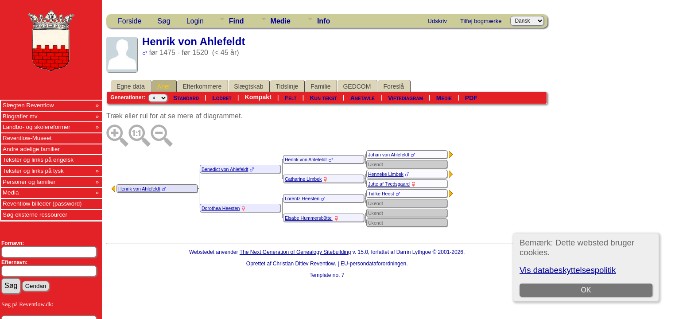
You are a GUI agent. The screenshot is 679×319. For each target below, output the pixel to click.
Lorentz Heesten (302, 198)
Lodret (222, 97)
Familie (320, 86)
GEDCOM (357, 86)
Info (323, 21)
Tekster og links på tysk (33, 170)
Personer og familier (29, 182)
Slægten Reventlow (28, 105)
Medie (281, 21)
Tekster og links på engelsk (38, 159)
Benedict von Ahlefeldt (225, 169)
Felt (291, 97)
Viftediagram (405, 97)
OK (586, 290)
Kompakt (258, 97)
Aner (164, 86)
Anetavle (362, 97)
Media (11, 192)
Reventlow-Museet (27, 138)
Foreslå (393, 86)
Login (195, 21)
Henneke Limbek (386, 174)
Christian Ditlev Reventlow (304, 264)
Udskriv (437, 21)
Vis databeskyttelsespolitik (568, 270)
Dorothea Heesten (221, 208)
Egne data (130, 86)
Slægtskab (248, 86)
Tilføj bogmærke (480, 21)
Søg (163, 21)
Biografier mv (20, 116)
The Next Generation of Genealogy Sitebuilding (295, 252)
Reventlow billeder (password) (42, 203)
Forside (129, 21)
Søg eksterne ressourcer (35, 214)
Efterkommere (201, 86)
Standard (186, 97)
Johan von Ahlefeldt (388, 154)
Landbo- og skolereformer (36, 127)
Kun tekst (323, 97)
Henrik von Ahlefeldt (139, 188)
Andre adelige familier (31, 149)
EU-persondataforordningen (373, 264)
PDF (471, 97)
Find (236, 21)
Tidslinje (286, 86)
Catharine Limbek (303, 179)
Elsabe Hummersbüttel (309, 218)
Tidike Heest (381, 193)
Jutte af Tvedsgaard (389, 184)
